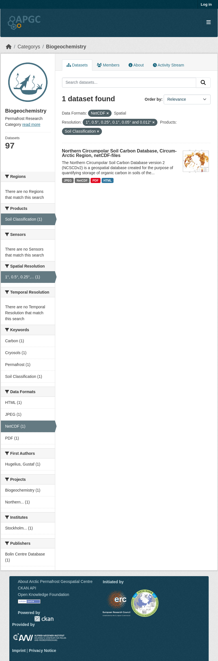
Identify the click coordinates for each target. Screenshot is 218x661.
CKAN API (27, 588)
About (136, 65)
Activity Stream (168, 65)
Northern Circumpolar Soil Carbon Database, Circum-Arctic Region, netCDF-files (119, 153)
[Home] (9, 46)
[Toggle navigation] (208, 22)
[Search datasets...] (129, 82)
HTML (107, 180)
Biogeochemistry (66, 46)
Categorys (29, 46)
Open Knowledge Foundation (43, 594)
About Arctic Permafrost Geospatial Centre (55, 581)
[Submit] (203, 82)
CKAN (44, 619)
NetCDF (82, 180)
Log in (206, 4)
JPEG (68, 180)
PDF (96, 180)
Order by (153, 99)
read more (31, 124)
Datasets (77, 65)
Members (108, 65)
